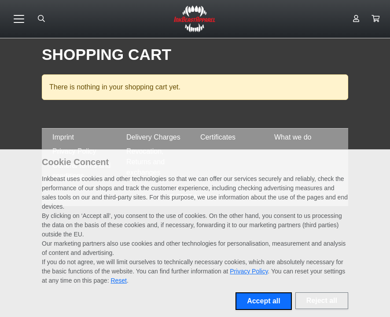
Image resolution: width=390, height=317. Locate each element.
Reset (118, 280)
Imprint (63, 137)
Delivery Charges (153, 137)
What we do (292, 137)
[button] (375, 19)
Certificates (217, 137)
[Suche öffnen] (41, 19)
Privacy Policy (249, 271)
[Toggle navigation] (19, 19)
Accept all (263, 301)
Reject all (321, 300)
